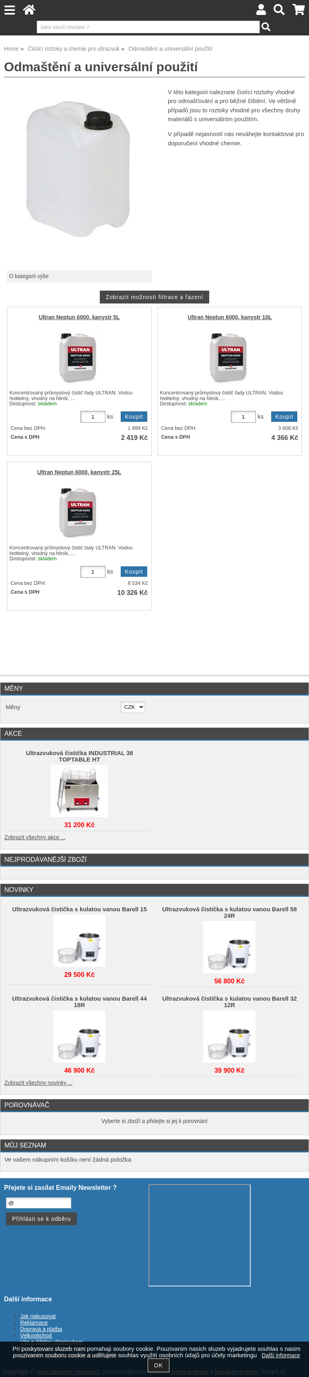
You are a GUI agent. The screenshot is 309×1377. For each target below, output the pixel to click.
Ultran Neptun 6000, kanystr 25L (79, 472)
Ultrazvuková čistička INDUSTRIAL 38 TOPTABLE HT (79, 756)
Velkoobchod (36, 1336)
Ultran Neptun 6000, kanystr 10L (230, 317)
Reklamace (34, 1323)
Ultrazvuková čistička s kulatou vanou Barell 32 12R (229, 1001)
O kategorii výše (28, 276)
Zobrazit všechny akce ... (35, 837)
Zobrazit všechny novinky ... (38, 1083)
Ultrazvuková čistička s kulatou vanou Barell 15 (79, 909)
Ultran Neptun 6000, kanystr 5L (79, 317)
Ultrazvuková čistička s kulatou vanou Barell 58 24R (229, 912)
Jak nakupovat (38, 1316)
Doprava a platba (41, 1329)
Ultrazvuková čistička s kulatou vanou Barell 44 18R (79, 1001)
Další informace (281, 1355)
